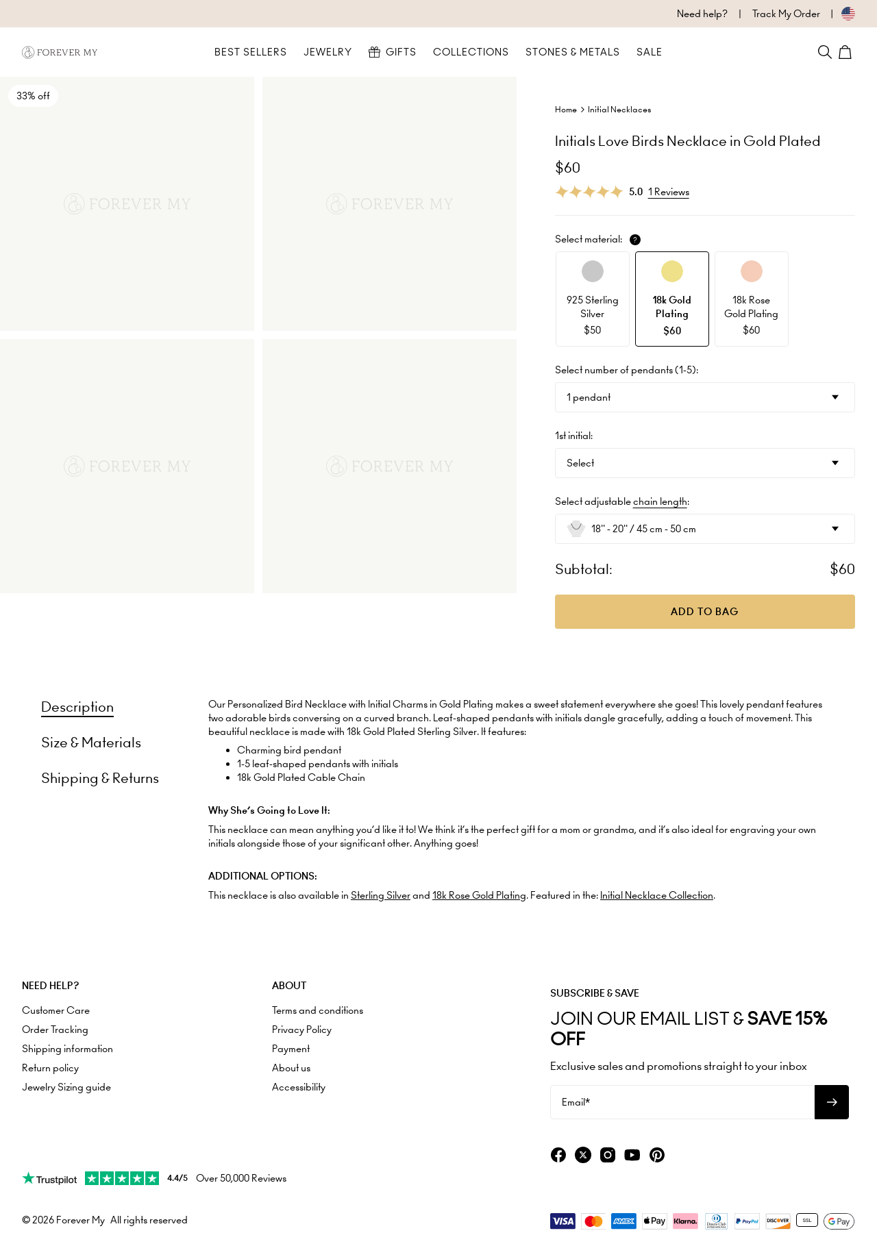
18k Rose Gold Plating (479, 895)
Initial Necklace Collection (656, 895)
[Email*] (682, 1102)
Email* (576, 1102)
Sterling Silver (380, 895)
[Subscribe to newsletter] (832, 1102)
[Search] (825, 52)
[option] (593, 299)
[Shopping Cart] (847, 52)
